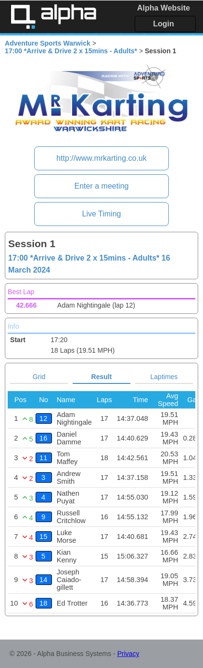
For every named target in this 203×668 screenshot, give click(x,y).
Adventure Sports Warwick (47, 43)
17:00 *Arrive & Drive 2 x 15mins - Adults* (71, 51)
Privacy (128, 653)
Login (163, 24)
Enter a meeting (102, 186)
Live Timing (101, 214)
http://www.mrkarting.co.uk (101, 158)
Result (101, 377)
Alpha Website (163, 8)
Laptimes (164, 377)
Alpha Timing (53, 16)
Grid (39, 377)
